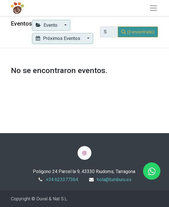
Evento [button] (47, 25)
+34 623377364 (62, 179)
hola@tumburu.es (114, 179)
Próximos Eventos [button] (58, 38)
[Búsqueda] (138, 31)
